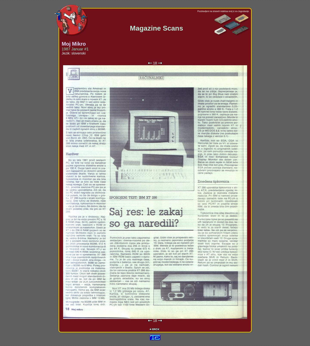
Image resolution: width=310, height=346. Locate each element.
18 (155, 63)
